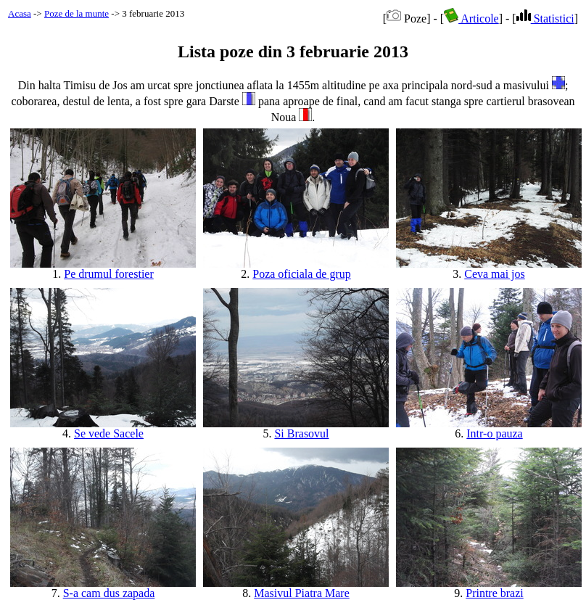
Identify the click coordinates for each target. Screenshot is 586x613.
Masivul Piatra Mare (302, 593)
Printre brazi (495, 593)
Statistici (545, 18)
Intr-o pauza (494, 433)
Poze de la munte (76, 13)
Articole (471, 18)
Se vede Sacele (109, 433)
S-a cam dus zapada (109, 593)
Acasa (19, 13)
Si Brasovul (301, 433)
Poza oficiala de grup (301, 274)
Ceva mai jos (494, 274)
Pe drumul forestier (109, 274)
